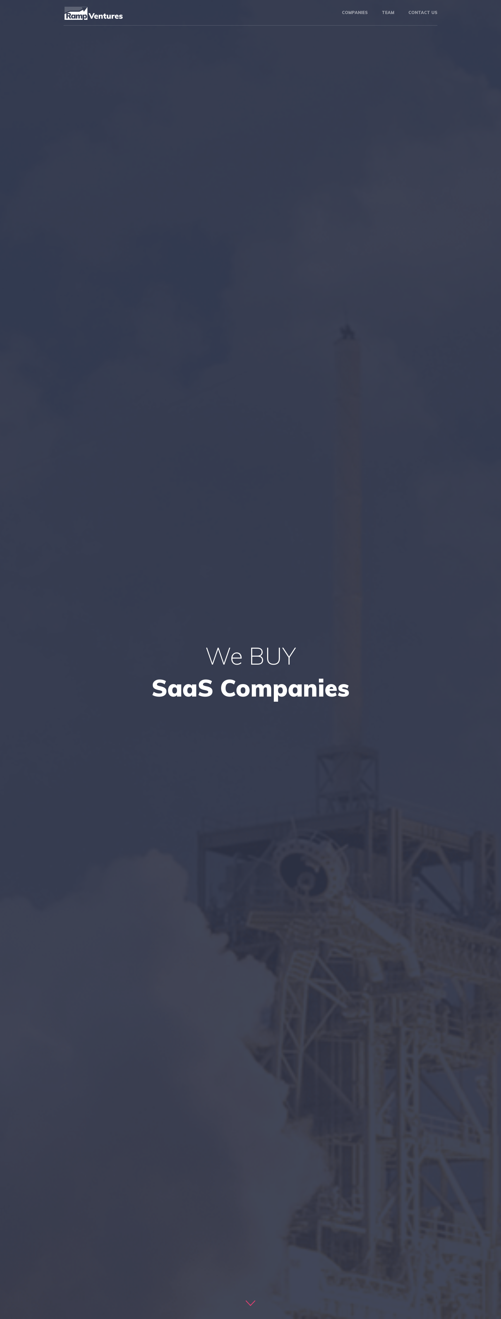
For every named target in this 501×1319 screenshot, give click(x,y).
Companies (355, 12)
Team (388, 12)
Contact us (422, 12)
